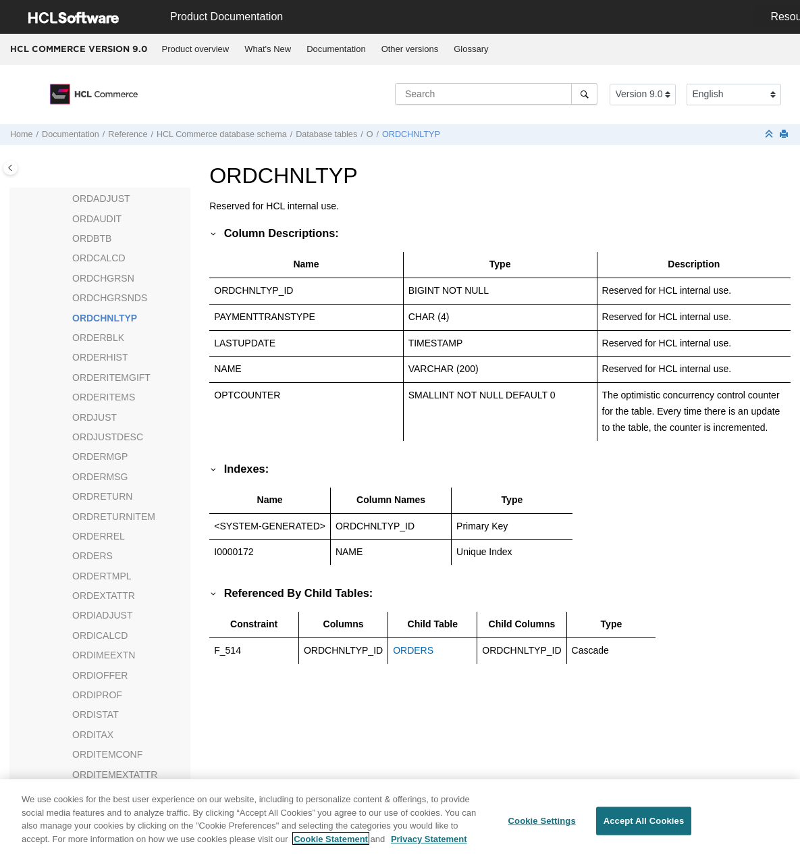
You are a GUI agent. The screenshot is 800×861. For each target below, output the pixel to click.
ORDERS (92, 555)
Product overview (196, 49)
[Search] (584, 94)
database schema (222, 134)
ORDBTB (91, 238)
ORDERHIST (100, 357)
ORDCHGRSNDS (109, 297)
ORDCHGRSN (103, 278)
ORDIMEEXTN (103, 655)
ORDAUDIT (97, 218)
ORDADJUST (101, 198)
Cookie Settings (542, 829)
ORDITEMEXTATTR (114, 774)
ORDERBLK (98, 337)
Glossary (471, 49)
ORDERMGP (100, 456)
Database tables (326, 134)
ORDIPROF (97, 694)
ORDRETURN (102, 496)
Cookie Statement (331, 846)
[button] (66, 199)
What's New (267, 49)
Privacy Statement (429, 846)
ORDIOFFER (100, 675)
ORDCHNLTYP (411, 134)
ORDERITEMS (103, 397)
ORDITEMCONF (107, 754)
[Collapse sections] (770, 134)
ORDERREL (98, 536)
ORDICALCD (100, 635)
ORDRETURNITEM (113, 516)
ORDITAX (92, 734)
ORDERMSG (100, 476)
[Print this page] (785, 134)
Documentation (335, 49)
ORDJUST (94, 417)
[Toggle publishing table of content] (10, 168)
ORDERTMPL (102, 576)
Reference (127, 134)
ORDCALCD (99, 258)
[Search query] (496, 94)
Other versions (410, 49)
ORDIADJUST (102, 615)
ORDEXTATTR (103, 595)
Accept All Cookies (644, 829)
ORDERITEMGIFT (111, 377)
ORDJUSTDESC (107, 437)
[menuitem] (195, 49)
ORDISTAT (95, 714)
